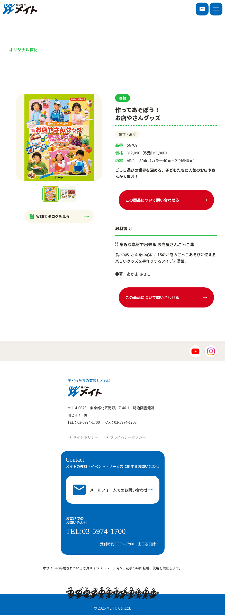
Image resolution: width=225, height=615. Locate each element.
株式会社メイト (20, 9)
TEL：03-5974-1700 (84, 422)
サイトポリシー (85, 437)
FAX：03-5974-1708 (120, 422)
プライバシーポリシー (128, 437)
